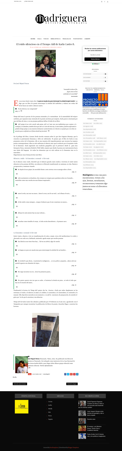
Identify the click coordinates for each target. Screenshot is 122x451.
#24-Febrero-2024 (88, 165)
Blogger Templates (73, 447)
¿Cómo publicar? (28, 1)
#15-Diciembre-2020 (89, 150)
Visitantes (77, 38)
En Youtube (95, 81)
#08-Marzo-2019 (101, 138)
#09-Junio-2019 (87, 141)
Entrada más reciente (20, 384)
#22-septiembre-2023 (100, 159)
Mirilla (59, 47)
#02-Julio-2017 (98, 123)
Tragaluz (67, 38)
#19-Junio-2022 (87, 156)
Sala (39, 38)
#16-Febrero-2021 (102, 150)
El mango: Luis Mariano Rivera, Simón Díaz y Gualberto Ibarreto (94, 428)
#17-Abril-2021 (87, 153)
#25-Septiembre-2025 (89, 168)
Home (33, 38)
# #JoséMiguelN (46, 374)
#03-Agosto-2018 (88, 126)
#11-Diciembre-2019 (89, 144)
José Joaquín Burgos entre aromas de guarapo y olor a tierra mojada (95, 413)
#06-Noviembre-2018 (89, 135)
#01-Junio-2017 (87, 123)
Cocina (50, 402)
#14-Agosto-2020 (98, 147)
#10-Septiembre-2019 (100, 141)
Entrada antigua (72, 384)
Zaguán (50, 419)
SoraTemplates (54, 447)
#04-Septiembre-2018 (89, 129)
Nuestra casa (17, 1)
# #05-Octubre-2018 (36, 374)
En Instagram (95, 74)
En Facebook (95, 77)
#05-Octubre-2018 (36, 47)
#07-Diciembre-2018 (89, 138)
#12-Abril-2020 (100, 144)
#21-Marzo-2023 (88, 159)
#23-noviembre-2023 (89, 162)
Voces (46, 38)
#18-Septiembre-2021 (99, 153)
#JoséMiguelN (46, 47)
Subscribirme (95, 59)
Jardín (87, 38)
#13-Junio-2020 (87, 147)
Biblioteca (55, 38)
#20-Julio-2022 (98, 156)
